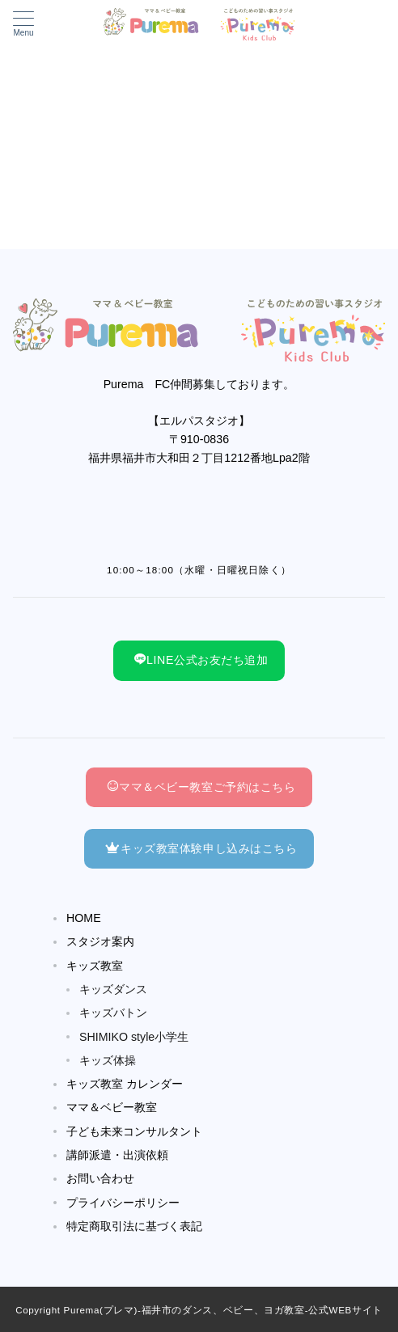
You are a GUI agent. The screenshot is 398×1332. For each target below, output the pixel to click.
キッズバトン (113, 1012)
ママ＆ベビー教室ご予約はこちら (201, 786)
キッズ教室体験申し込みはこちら (201, 848)
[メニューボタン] (23, 24)
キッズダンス (113, 989)
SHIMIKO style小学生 (133, 1036)
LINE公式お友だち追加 (201, 659)
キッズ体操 (107, 1060)
